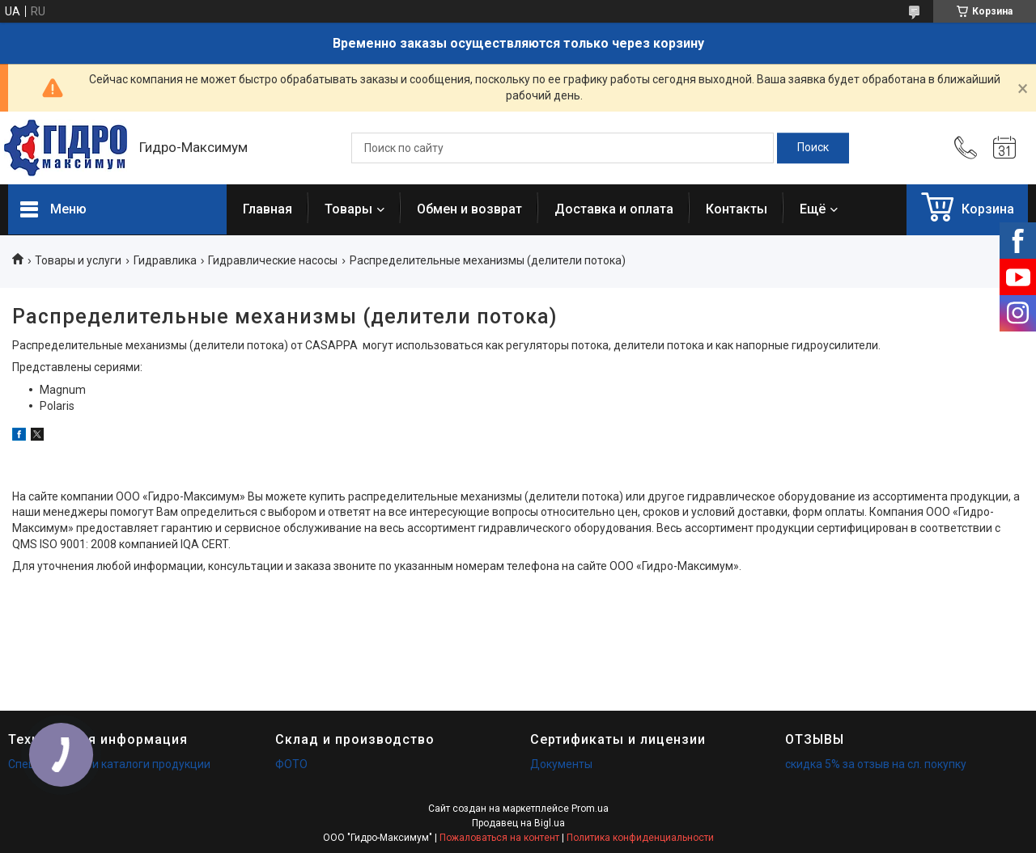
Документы (561, 764)
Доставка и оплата (613, 209)
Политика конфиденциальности (640, 837)
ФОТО (291, 764)
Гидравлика (165, 260)
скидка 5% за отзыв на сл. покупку (875, 764)
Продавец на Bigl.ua (518, 823)
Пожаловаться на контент (499, 837)
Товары (348, 209)
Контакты (736, 209)
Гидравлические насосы (273, 260)
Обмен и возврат (469, 209)
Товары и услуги (78, 260)
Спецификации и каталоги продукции (109, 764)
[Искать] (813, 148)
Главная (267, 209)
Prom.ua (590, 808)
